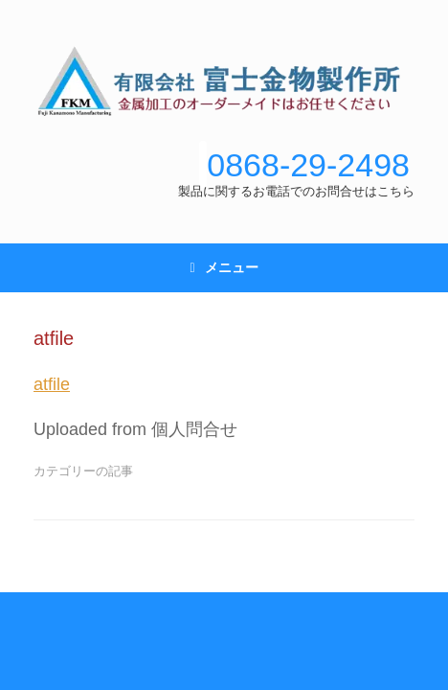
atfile (52, 384)
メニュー (224, 267)
